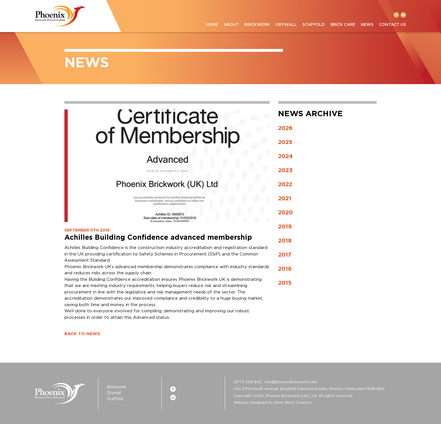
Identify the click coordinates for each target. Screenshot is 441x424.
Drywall (286, 25)
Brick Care (342, 25)
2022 (285, 184)
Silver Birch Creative (292, 403)
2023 (285, 170)
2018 (285, 241)
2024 (285, 156)
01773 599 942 (247, 382)
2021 (284, 198)
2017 (284, 255)
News (367, 25)
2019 (285, 227)
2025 (285, 142)
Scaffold (313, 25)
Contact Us (392, 25)
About (231, 25)
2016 (285, 269)
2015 (284, 283)
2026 (285, 128)
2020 (285, 213)
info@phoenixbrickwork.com (291, 382)
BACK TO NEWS (82, 334)
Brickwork (257, 25)
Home (212, 25)
